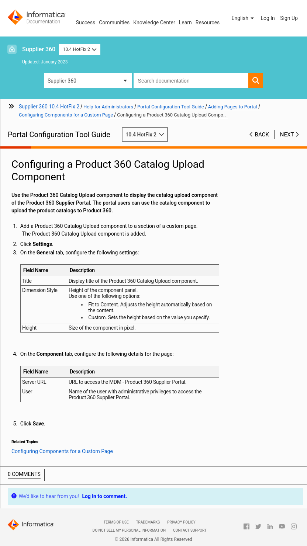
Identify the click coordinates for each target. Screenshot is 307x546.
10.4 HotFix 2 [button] (79, 49)
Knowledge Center (154, 22)
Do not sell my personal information (129, 530)
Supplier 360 (38, 49)
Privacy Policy (181, 522)
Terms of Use (116, 522)
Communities (114, 22)
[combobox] (191, 80)
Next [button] (287, 134)
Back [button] (262, 134)
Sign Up (289, 18)
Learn (185, 22)
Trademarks (148, 522)
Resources (208, 22)
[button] (243, 18)
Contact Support (190, 530)
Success (86, 22)
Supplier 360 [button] (62, 81)
